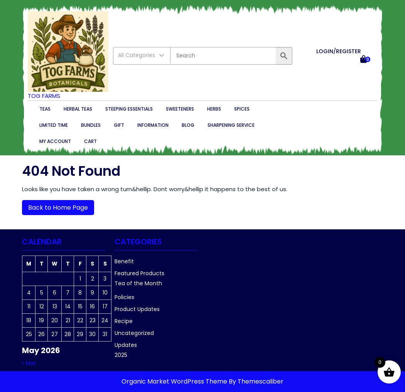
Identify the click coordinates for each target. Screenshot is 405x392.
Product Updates (137, 309)
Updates (126, 345)
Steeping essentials (129, 109)
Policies (124, 297)
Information (153, 125)
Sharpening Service (231, 125)
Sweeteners (180, 109)
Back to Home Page (55, 206)
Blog (188, 125)
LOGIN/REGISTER (338, 51)
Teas (45, 109)
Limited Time (53, 125)
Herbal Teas (78, 109)
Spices (242, 109)
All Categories (141, 55)
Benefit (124, 261)
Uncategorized (134, 333)
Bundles (91, 125)
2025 (121, 355)
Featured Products (139, 273)
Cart (90, 141)
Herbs (214, 109)
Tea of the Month (138, 283)
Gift (119, 125)
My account (55, 141)
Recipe (124, 321)
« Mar (29, 363)
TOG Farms (44, 96)
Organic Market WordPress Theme (175, 381)
